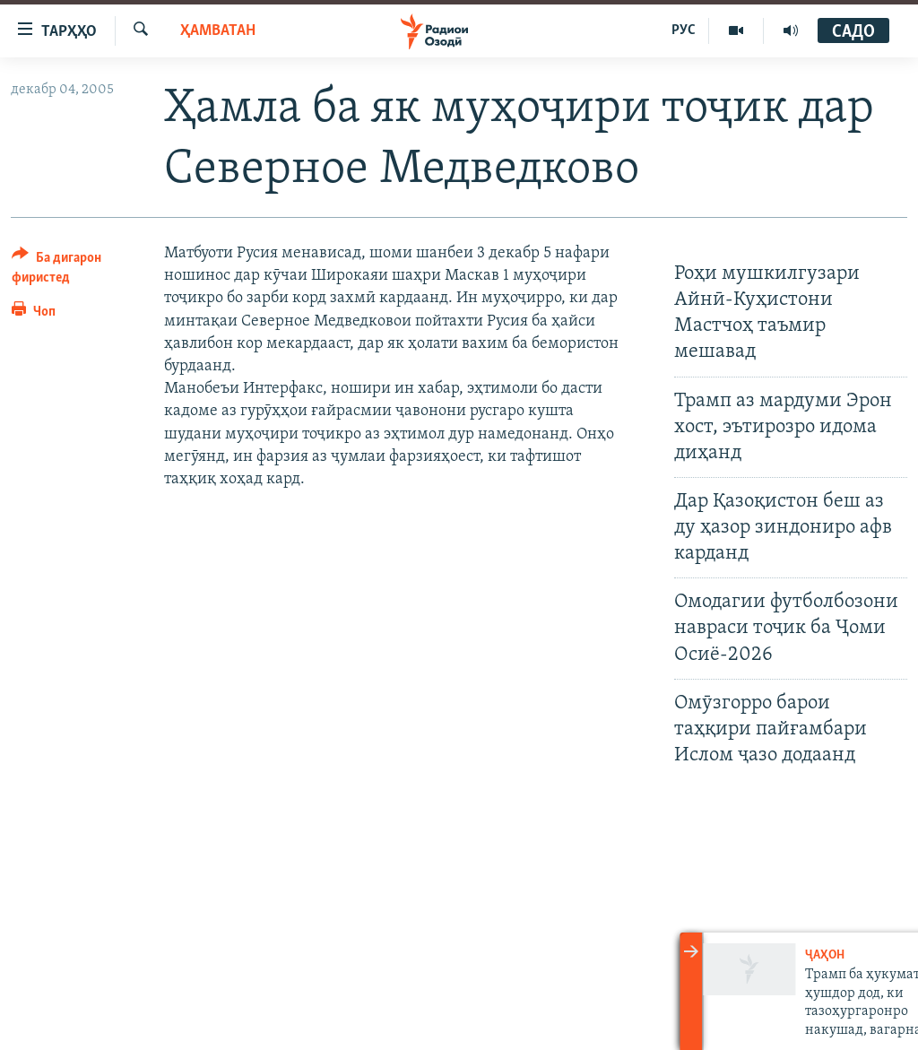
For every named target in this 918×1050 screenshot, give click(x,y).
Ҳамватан (217, 30)
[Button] (77, 270)
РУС (683, 30)
